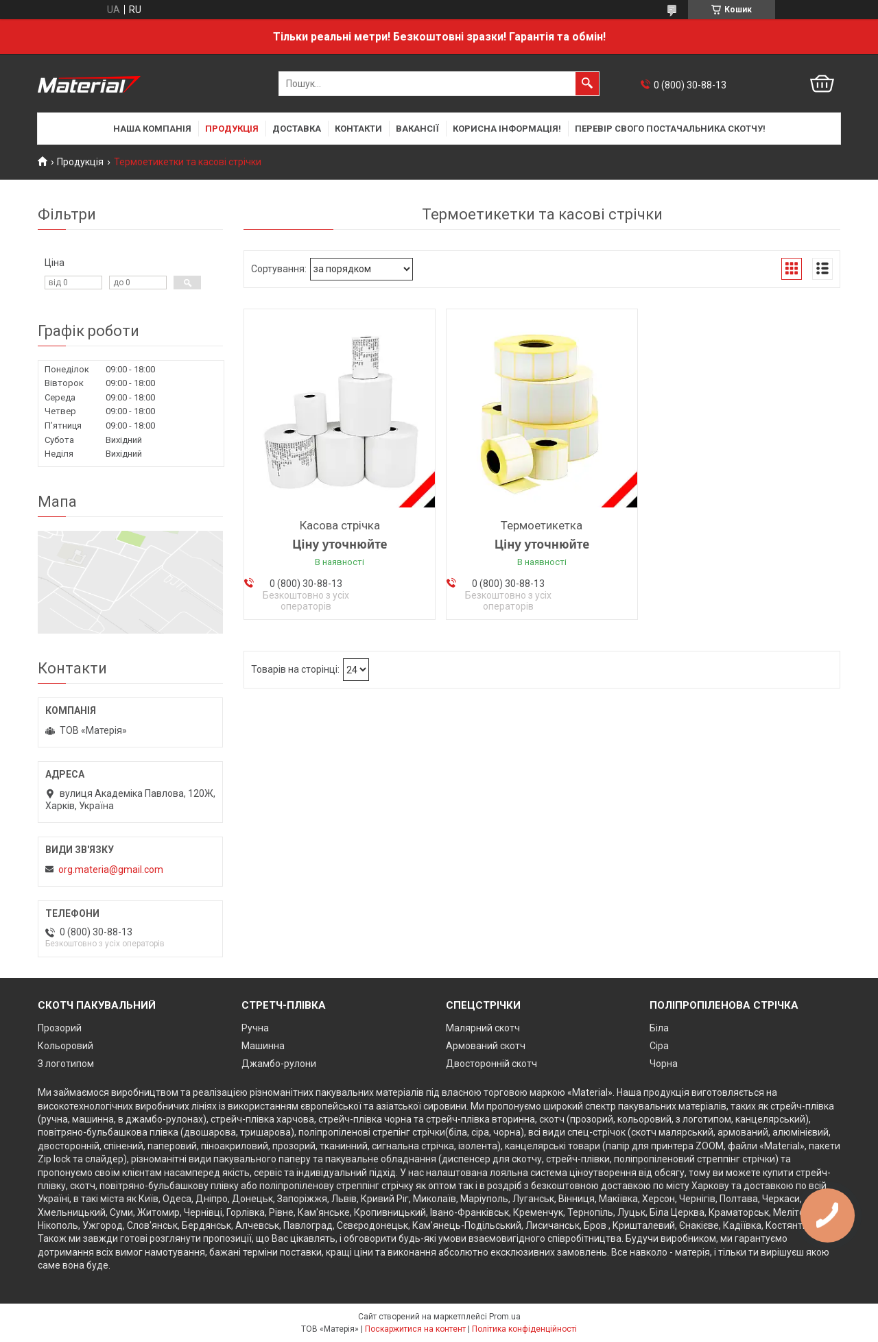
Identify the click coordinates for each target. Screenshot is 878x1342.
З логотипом (66, 1063)
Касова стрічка (340, 525)
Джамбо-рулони (278, 1063)
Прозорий (60, 1027)
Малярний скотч (483, 1027)
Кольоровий (65, 1045)
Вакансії (417, 128)
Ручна (255, 1027)
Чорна (664, 1063)
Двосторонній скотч (491, 1063)
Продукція (232, 128)
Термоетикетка (541, 525)
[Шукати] (587, 83)
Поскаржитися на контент (415, 1329)
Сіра (659, 1045)
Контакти (358, 128)
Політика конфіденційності (524, 1329)
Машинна (263, 1045)
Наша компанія (152, 128)
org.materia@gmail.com (110, 869)
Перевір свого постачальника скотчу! (670, 128)
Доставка (296, 128)
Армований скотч (485, 1045)
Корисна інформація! (507, 128)
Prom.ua (505, 1316)
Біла (659, 1027)
